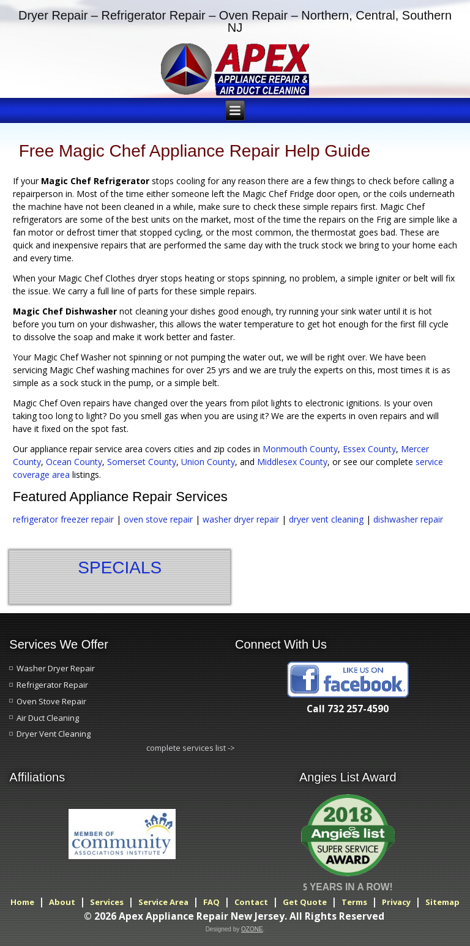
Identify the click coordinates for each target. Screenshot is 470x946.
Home (22, 901)
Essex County (369, 449)
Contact (251, 901)
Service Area (163, 901)
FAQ (211, 901)
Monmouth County (300, 449)
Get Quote (305, 901)
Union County (208, 461)
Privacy (396, 901)
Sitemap (442, 901)
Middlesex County (292, 461)
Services (107, 901)
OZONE (252, 929)
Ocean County (74, 461)
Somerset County (141, 461)
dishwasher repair (408, 519)
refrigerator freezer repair (63, 519)
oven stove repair (158, 519)
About (62, 901)
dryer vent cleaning (327, 519)
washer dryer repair (241, 519)
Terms (354, 901)
